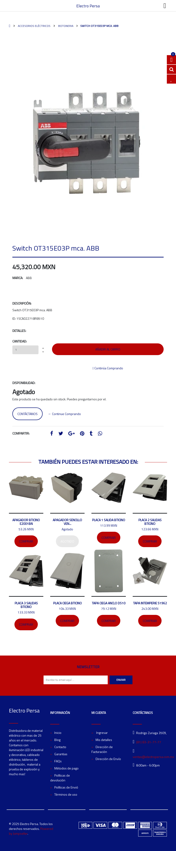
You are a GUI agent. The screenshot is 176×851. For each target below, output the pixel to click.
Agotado (67, 541)
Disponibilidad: (23, 382)
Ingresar (102, 732)
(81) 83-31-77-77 (148, 742)
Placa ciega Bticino (67, 603)
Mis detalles (104, 739)
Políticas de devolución (60, 778)
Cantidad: (19, 341)
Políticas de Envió (66, 787)
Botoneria (65, 26)
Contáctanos (27, 413)
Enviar (121, 680)
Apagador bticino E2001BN (26, 521)
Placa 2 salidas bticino (150, 521)
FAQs (58, 761)
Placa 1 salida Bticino (108, 519)
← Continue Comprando (64, 413)
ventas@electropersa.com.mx (153, 756)
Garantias (60, 754)
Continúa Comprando (108, 368)
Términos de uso (65, 794)
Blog (57, 739)
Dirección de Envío (108, 758)
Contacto (60, 746)
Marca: (17, 277)
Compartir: (21, 433)
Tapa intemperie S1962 (150, 603)
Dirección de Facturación (102, 749)
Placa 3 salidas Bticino (26, 605)
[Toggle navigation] (164, 5)
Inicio (57, 732)
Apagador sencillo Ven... (67, 521)
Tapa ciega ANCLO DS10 (108, 603)
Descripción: (21, 303)
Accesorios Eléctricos (33, 26)
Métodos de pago (66, 768)
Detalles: (19, 330)
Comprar (26, 541)
